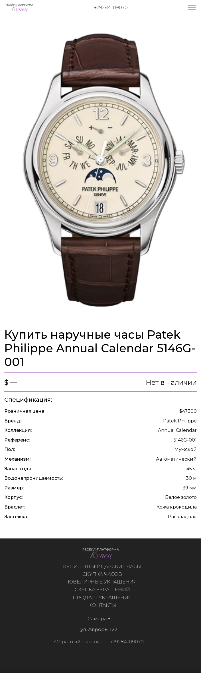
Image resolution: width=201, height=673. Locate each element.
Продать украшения (103, 597)
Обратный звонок (76, 641)
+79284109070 (111, 7)
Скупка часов (103, 574)
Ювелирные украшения (103, 582)
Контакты (103, 605)
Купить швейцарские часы (103, 566)
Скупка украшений (103, 589)
